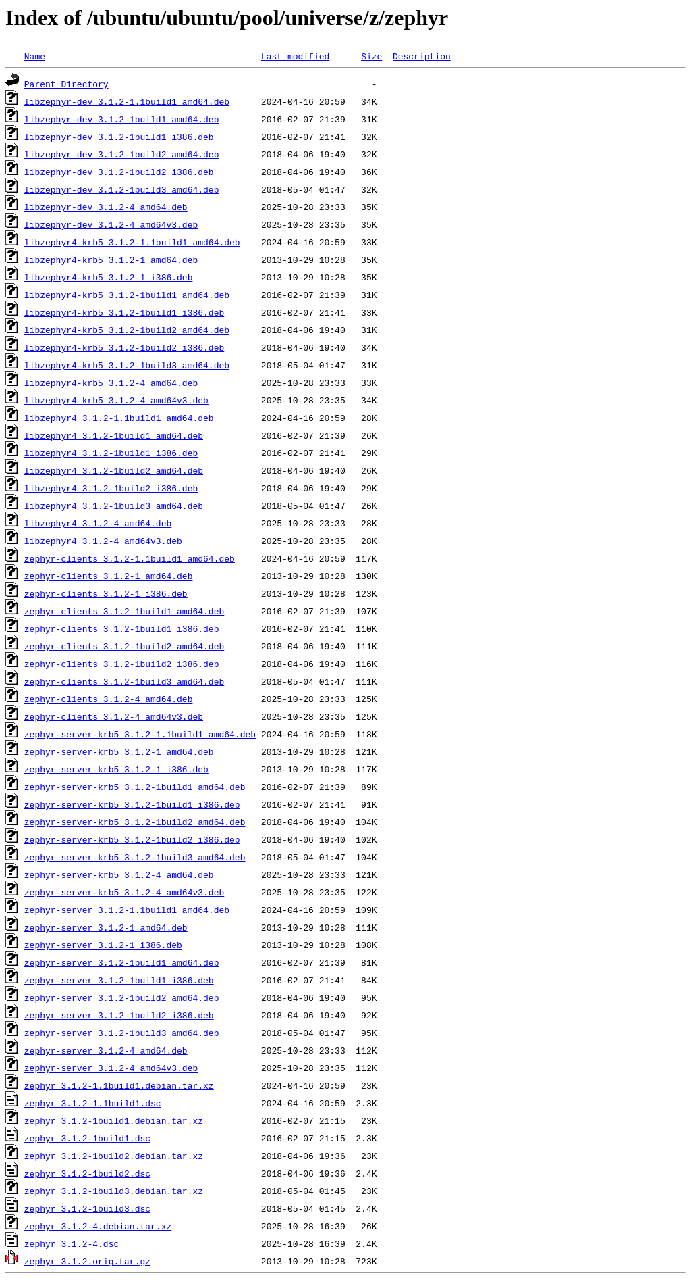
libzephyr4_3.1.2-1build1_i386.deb (111, 453)
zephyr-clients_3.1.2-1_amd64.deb (108, 576)
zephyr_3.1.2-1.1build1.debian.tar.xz (119, 1085)
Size (371, 56)
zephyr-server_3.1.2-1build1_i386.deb (119, 980)
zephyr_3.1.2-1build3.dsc (87, 1208)
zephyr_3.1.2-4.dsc (71, 1243)
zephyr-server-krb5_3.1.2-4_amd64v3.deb (124, 892)
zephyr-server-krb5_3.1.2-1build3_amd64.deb (135, 857)
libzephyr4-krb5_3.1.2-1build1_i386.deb (124, 312)
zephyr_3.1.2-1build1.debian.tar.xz (113, 1120)
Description (422, 56)
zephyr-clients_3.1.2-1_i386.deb (106, 593)
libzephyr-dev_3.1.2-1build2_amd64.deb (121, 154)
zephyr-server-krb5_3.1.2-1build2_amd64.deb (135, 822)
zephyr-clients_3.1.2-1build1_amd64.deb (124, 611)
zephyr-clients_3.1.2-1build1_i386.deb (121, 628)
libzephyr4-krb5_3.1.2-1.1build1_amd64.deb (132, 242)
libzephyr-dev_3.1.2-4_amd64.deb (106, 207)
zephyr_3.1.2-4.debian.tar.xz (97, 1226)
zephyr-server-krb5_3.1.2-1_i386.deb (116, 769)
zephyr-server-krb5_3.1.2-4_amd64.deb (119, 874)
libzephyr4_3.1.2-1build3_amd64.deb (113, 505)
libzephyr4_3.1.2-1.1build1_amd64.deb (119, 418)
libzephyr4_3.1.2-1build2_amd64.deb (113, 470)
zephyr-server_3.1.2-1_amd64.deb (106, 927)
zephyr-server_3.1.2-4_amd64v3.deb (111, 1068)
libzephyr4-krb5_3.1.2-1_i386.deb (108, 277)
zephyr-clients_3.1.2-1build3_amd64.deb (124, 681)
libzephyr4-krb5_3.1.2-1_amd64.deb (111, 259)
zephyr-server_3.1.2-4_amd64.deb (106, 1050)
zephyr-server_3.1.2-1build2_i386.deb (119, 1015)
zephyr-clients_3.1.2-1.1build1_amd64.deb (129, 558)
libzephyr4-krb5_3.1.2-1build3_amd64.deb (126, 365)
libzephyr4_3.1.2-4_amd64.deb (97, 523)
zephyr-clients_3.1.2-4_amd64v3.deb (113, 716)
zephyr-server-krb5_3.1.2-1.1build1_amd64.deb (140, 734)
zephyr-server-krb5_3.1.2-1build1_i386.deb (132, 804)
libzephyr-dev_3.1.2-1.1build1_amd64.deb (126, 101)
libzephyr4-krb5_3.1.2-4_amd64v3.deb (116, 400)
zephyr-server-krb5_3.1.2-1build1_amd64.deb (135, 787)
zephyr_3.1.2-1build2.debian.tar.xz (113, 1156)
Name (34, 56)
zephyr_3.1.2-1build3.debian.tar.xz (113, 1191)
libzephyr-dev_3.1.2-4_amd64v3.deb (111, 224)
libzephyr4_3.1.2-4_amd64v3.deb (103, 541)
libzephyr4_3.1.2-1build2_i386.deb (111, 488)
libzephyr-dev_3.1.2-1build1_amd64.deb (121, 119)
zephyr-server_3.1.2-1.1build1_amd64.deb (126, 910)
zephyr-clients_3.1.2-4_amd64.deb (108, 699)
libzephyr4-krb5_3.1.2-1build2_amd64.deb (126, 330)
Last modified (295, 56)
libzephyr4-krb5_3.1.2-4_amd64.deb (111, 382)
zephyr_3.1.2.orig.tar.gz (87, 1261)
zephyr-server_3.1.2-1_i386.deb (103, 945)
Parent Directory (66, 84)
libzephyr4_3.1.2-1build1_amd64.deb (113, 435)
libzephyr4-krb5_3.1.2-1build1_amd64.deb (126, 295)
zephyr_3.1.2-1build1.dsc (87, 1138)
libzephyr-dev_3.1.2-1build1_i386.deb (119, 136)
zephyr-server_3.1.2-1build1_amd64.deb (121, 962)
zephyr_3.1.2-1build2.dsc (87, 1173)
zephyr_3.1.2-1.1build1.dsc (92, 1103)
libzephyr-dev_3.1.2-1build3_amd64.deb (121, 189)
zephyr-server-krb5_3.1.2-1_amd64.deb (119, 751)
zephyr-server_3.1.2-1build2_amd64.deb (121, 997)
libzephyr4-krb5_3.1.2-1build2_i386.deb (124, 347)
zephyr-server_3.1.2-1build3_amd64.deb (121, 1033)
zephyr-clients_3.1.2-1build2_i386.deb (121, 664)
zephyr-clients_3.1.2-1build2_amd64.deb (124, 646)
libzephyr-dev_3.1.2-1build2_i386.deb (119, 172)
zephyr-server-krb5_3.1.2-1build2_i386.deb (132, 839)
